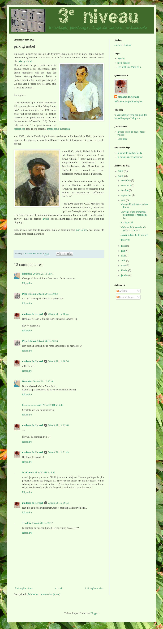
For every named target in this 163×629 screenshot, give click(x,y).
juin (123, 251)
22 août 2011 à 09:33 (58, 503)
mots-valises (124, 63)
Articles (122, 291)
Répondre (27, 283)
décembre (126, 180)
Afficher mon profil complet (128, 101)
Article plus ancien (94, 588)
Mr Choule (27, 472)
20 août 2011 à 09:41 (43, 273)
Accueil (59, 588)
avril (123, 260)
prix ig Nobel (25, 61)
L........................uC (31, 405)
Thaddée (26, 523)
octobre (125, 190)
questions (125, 239)
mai (123, 255)
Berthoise (27, 273)
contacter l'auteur (122, 45)
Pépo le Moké (29, 294)
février (124, 270)
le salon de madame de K (130, 153)
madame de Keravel (32, 314)
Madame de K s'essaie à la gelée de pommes (133, 229)
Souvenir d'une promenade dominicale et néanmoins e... (134, 215)
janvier (124, 275)
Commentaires (125, 297)
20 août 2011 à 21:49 (58, 452)
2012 (121, 171)
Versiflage (122, 139)
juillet (124, 245)
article (46, 218)
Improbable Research (58, 128)
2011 (121, 176)
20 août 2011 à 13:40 (43, 381)
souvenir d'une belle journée (134, 235)
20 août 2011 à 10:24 (58, 314)
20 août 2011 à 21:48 (58, 425)
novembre (126, 185)
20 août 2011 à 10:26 (47, 341)
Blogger (94, 613)
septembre (126, 195)
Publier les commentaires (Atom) (44, 594)
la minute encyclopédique (130, 157)
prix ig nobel (127, 222)
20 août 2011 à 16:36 (52, 405)
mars (123, 265)
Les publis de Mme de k (129, 67)
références (19, 128)
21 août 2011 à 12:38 (45, 472)
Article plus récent (24, 588)
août (123, 200)
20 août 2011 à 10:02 (47, 294)
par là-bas (81, 229)
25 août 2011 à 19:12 (42, 523)
